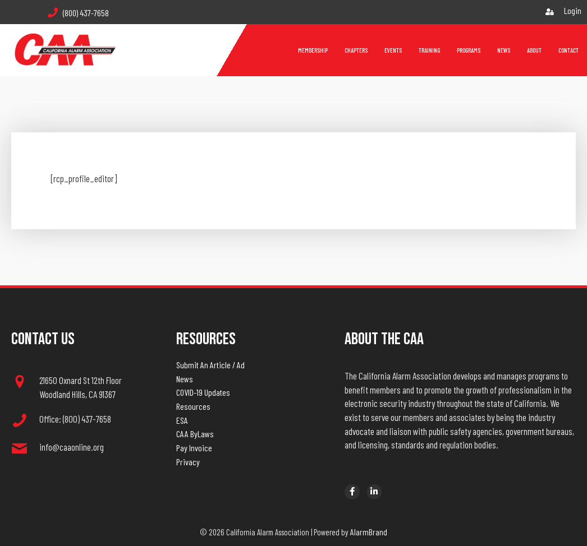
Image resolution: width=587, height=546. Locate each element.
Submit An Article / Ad (210, 364)
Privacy (188, 461)
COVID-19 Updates (203, 392)
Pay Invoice (194, 447)
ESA (182, 420)
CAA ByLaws (195, 433)
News (184, 378)
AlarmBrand (368, 531)
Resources (193, 406)
